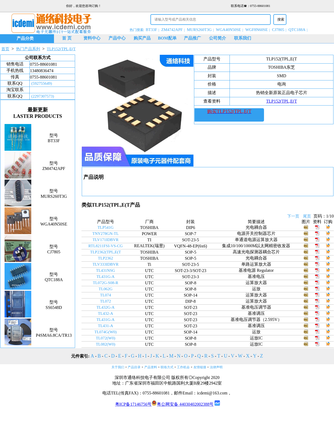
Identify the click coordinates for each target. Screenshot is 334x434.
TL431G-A (105, 276)
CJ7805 (278, 30)
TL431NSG (105, 270)
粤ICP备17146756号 (133, 404)
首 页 (67, 38)
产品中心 (117, 38)
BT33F (151, 30)
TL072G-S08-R (105, 283)
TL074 (105, 295)
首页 (5, 49)
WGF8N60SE (256, 30)
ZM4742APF (172, 30)
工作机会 (183, 367)
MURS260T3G (199, 30)
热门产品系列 (28, 49)
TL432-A (105, 313)
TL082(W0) (105, 344)
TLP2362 (105, 258)
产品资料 (150, 367)
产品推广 (192, 38)
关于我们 (117, 367)
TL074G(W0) (105, 332)
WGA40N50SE (228, 30)
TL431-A (105, 326)
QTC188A (297, 30)
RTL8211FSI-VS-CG (105, 246)
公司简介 (217, 38)
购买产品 (142, 38)
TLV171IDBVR (105, 240)
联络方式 (167, 367)
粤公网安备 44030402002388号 (182, 404)
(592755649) (41, 83)
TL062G (105, 289)
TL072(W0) (105, 338)
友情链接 (199, 367)
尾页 (307, 216)
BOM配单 (167, 38)
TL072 (105, 301)
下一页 (293, 216)
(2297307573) (42, 96)
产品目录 (134, 367)
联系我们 (242, 38)
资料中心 (91, 38)
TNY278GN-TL (105, 233)
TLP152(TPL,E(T (61, 49)
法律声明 (216, 367)
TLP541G (106, 227)
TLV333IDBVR (105, 264)
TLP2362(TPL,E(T (105, 252)
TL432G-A (105, 307)
